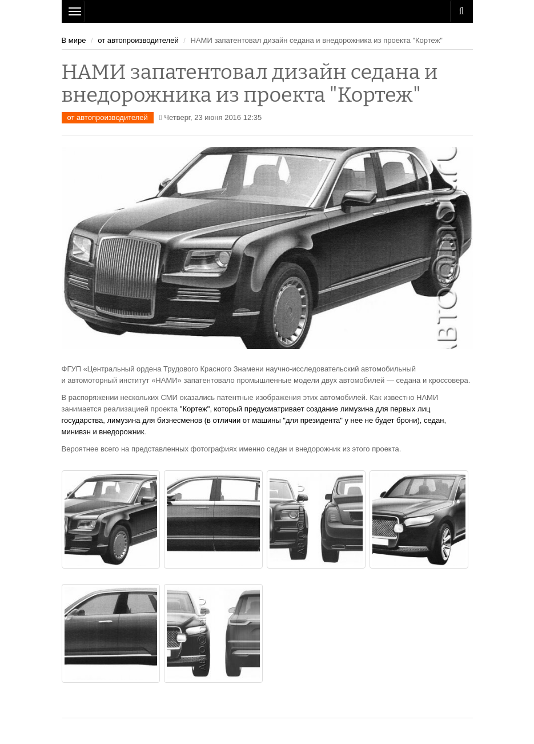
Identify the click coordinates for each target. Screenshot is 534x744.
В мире (74, 40)
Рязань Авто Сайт (267, 11)
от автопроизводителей (138, 40)
